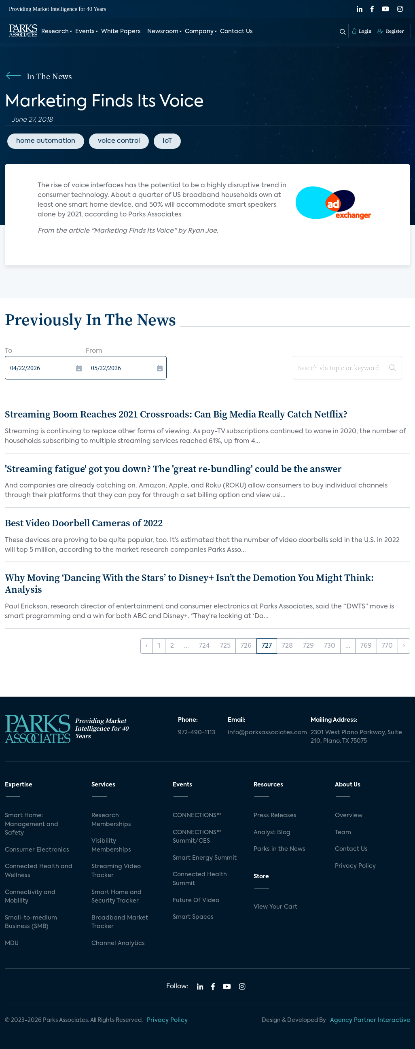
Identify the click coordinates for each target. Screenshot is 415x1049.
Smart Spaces (193, 917)
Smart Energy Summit (205, 858)
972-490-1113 (196, 732)
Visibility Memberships (111, 845)
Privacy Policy (355, 866)
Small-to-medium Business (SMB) (31, 922)
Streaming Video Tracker (116, 871)
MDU (12, 943)
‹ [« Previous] (147, 646)
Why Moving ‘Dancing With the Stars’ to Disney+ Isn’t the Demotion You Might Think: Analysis (189, 583)
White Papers (121, 31)
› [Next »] (404, 646)
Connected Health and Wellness (38, 871)
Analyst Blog (272, 832)
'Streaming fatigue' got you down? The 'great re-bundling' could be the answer (173, 468)
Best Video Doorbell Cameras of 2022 (84, 523)
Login (361, 31)
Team (343, 832)
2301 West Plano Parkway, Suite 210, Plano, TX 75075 (356, 737)
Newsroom (162, 31)
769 (366, 646)
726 (246, 646)
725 (225, 646)
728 (287, 646)
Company (199, 31)
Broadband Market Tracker (119, 922)
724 (204, 646)
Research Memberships (111, 820)
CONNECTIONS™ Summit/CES (197, 837)
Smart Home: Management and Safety (31, 824)
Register (390, 31)
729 (308, 646)
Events (85, 31)
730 (329, 646)
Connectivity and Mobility (30, 897)
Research (55, 31)
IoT (167, 141)
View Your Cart (275, 907)
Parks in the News (279, 849)
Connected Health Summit (200, 879)
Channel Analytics (118, 943)
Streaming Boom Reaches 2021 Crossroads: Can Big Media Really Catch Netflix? (176, 414)
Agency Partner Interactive (370, 1020)
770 (387, 646)
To (8, 351)
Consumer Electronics (37, 850)
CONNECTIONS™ (197, 815)
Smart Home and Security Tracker (116, 897)
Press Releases (275, 815)
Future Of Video (196, 900)
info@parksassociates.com (264, 732)
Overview (348, 815)
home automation (45, 141)
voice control (119, 141)
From (94, 351)
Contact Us (236, 31)
